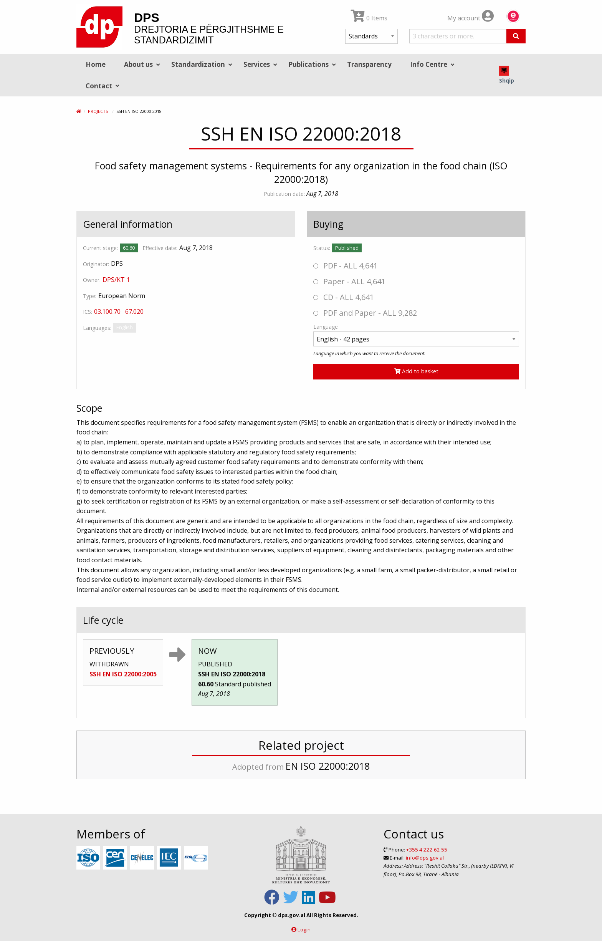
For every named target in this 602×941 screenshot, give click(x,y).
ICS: (87, 311)
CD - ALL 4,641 (343, 297)
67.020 (134, 311)
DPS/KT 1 (116, 279)
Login (304, 929)
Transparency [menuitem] (369, 64)
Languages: (97, 327)
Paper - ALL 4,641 (349, 281)
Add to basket (416, 371)
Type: (89, 296)
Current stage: (100, 248)
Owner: (92, 279)
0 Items (369, 18)
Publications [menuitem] (308, 64)
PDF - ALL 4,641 (345, 265)
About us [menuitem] (138, 64)
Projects (98, 111)
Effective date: (159, 248)
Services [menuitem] (256, 64)
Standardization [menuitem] (198, 64)
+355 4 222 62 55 (426, 849)
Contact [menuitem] (99, 85)
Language (325, 326)
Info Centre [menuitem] (428, 64)
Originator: (96, 264)
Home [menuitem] (96, 64)
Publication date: (284, 193)
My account (470, 18)
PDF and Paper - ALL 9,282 (365, 313)
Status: (321, 248)
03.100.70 (107, 311)
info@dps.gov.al (425, 857)
